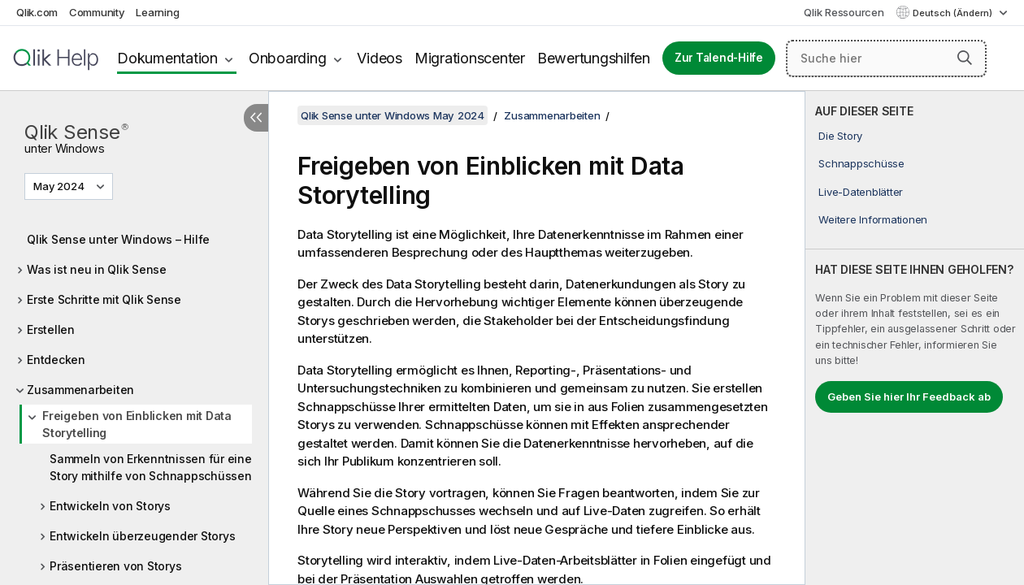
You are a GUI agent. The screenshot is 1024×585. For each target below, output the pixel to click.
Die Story (840, 135)
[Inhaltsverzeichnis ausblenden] (256, 118)
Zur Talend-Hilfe (719, 57)
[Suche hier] (886, 58)
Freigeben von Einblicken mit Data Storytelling (137, 424)
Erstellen (51, 329)
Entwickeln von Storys (110, 506)
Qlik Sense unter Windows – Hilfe (118, 239)
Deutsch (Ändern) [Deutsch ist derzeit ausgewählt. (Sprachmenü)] (954, 13)
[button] (964, 58)
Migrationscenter (469, 58)
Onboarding (288, 58)
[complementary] (914, 338)
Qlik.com (37, 12)
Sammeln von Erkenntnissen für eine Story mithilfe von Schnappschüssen (151, 467)
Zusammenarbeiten (80, 389)
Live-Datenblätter (860, 191)
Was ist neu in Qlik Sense (97, 269)
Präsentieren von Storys (115, 566)
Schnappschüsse (861, 163)
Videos (379, 58)
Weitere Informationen (872, 219)
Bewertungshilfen (593, 58)
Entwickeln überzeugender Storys (142, 536)
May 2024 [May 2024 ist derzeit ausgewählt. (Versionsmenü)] (60, 186)
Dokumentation (167, 58)
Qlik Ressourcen (843, 12)
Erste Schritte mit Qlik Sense (104, 299)
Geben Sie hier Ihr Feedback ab (909, 396)
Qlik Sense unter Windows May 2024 (392, 115)
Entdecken (56, 359)
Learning (157, 12)
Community (97, 12)
